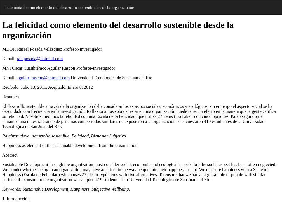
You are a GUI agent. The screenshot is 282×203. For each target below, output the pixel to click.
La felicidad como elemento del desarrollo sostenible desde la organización (69, 7)
